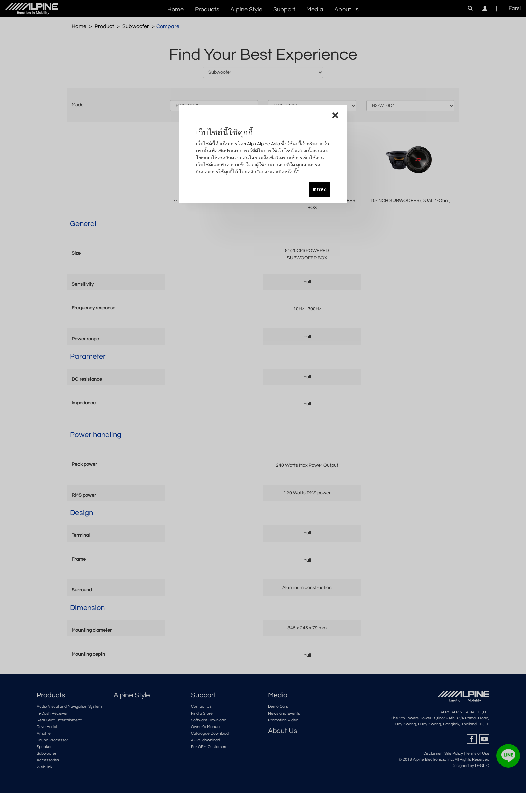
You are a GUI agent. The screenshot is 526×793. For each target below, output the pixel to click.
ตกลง (320, 190)
